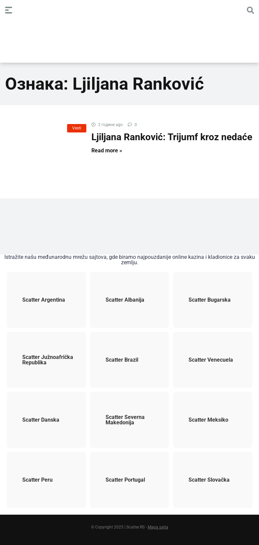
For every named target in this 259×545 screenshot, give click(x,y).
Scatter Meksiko (202, 420)
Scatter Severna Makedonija (119, 420)
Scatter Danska (35, 420)
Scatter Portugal (119, 480)
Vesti (76, 128)
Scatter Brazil (116, 360)
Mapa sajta (158, 527)
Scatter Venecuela (205, 360)
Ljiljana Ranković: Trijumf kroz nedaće (171, 137)
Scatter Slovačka (203, 480)
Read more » (106, 150)
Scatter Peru (32, 480)
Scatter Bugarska (204, 300)
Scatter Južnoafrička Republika (42, 360)
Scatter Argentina (38, 300)
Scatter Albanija (119, 300)
